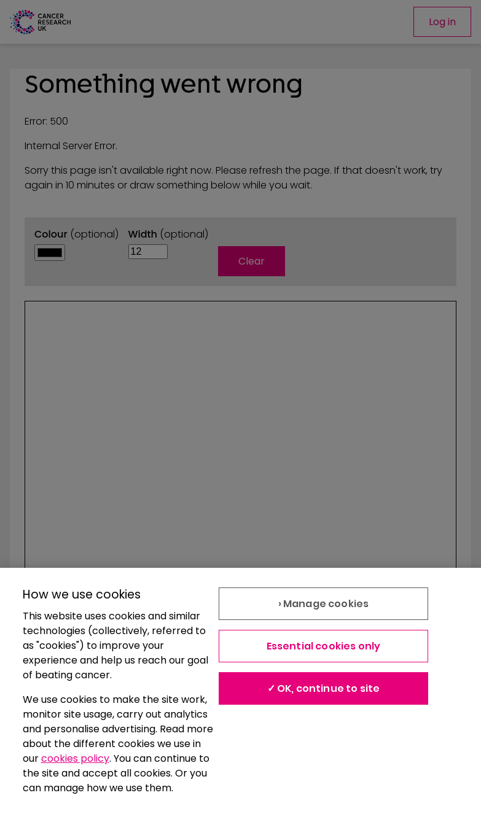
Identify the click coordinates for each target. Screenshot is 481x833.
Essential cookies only (324, 646)
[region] (240, 700)
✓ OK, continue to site (323, 688)
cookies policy (75, 758)
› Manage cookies (323, 604)
